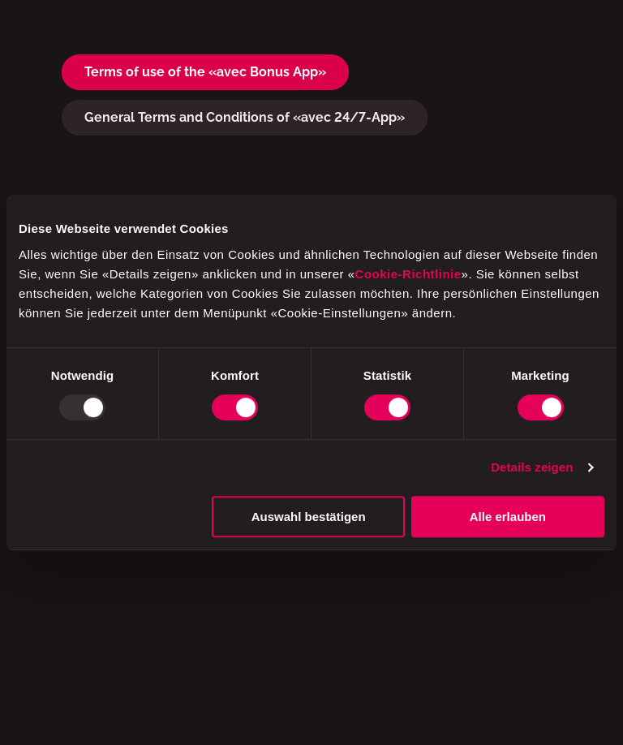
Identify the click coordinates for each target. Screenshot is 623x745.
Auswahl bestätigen (308, 516)
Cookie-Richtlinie (408, 274)
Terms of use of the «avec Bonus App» (205, 72)
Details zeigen (532, 467)
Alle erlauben (508, 516)
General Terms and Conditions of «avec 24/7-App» (244, 117)
